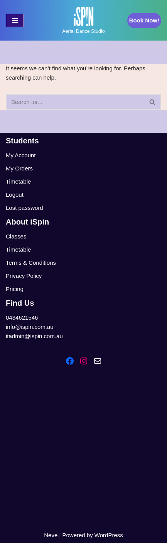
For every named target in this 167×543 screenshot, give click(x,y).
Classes (16, 236)
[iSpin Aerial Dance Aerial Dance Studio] (83, 20)
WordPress (108, 535)
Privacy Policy (24, 275)
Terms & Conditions (31, 262)
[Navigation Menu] (15, 20)
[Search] (75, 102)
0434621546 (22, 317)
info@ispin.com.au (30, 326)
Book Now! (144, 20)
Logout (15, 194)
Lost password (24, 207)
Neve (50, 535)
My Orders (19, 168)
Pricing (15, 289)
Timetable (18, 181)
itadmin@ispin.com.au (34, 336)
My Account (21, 155)
